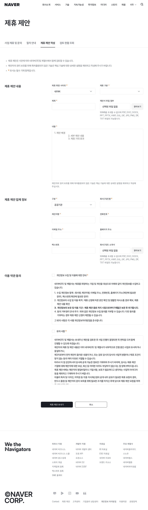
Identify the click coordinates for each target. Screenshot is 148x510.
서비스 (58, 4)
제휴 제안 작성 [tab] (48, 42)
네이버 (80, 462)
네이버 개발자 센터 (83, 449)
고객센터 (76, 501)
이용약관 (123, 501)
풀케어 (57, 475)
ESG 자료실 (104, 453)
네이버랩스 (127, 458)
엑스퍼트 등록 (58, 470)
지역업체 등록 (58, 466)
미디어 (104, 4)
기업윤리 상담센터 (90, 501)
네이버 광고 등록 (59, 458)
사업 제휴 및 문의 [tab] (13, 42)
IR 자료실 (103, 449)
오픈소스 (79, 457)
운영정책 (133, 501)
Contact (55, 501)
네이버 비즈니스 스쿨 (61, 453)
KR (132, 4)
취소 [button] (90, 404)
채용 (123, 4)
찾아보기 (137, 106)
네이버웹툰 (127, 462)
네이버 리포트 (105, 458)
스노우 (126, 453)
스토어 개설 (57, 462)
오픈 (79, 453)
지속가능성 (79, 4)
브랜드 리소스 (105, 462)
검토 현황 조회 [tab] (67, 42)
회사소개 (46, 4)
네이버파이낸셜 (129, 466)
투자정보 (92, 4)
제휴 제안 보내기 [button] (57, 404)
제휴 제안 (66, 501)
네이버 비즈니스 (58, 449)
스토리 (114, 4)
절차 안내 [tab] (31, 42)
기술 (67, 4)
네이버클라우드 (129, 449)
